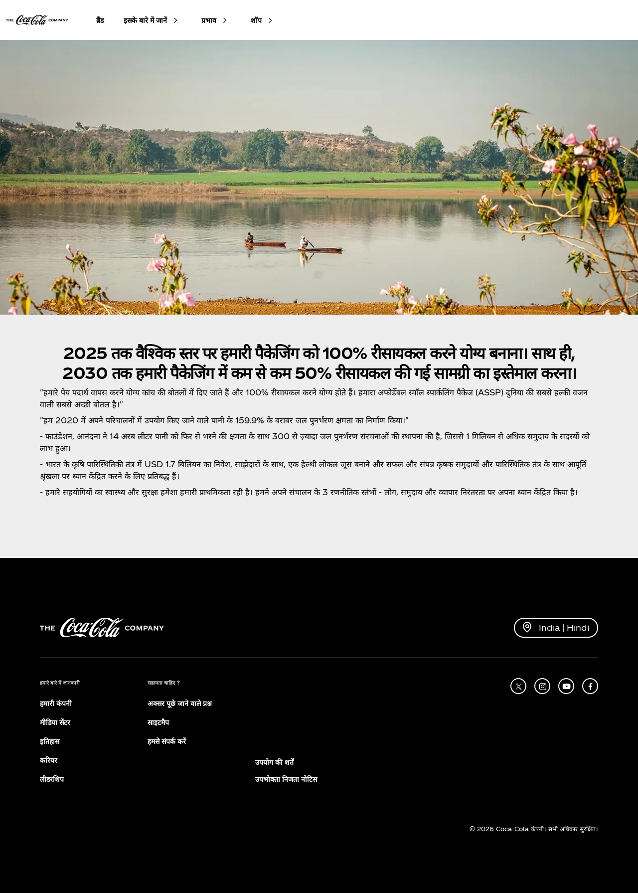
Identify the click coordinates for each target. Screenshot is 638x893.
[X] (518, 686)
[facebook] (590, 686)
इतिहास (49, 741)
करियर (48, 760)
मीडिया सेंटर (55, 722)
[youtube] (566, 686)
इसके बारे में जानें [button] (145, 20)
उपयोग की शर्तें (274, 762)
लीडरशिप (52, 779)
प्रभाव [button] (208, 20)
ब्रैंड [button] (100, 20)
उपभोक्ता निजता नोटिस (286, 779)
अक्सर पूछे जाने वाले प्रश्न (180, 703)
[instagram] (542, 686)
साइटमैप (158, 722)
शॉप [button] (256, 20)
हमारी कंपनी (56, 703)
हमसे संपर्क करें (167, 741)
